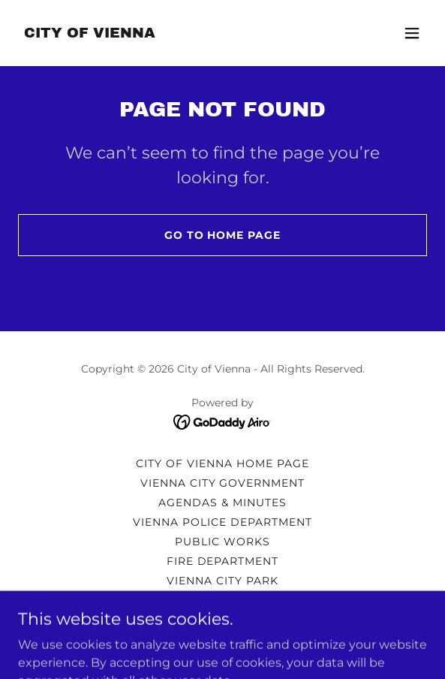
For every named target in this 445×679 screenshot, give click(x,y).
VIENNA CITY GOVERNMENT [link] (222, 483)
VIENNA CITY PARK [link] (222, 580)
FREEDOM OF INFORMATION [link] (222, 619)
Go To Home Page (222, 235)
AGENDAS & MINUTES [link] (222, 502)
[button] (412, 33)
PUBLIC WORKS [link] (222, 541)
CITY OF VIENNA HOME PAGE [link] (222, 463)
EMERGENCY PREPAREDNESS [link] (223, 600)
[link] (89, 33)
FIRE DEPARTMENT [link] (223, 561)
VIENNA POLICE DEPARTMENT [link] (222, 522)
